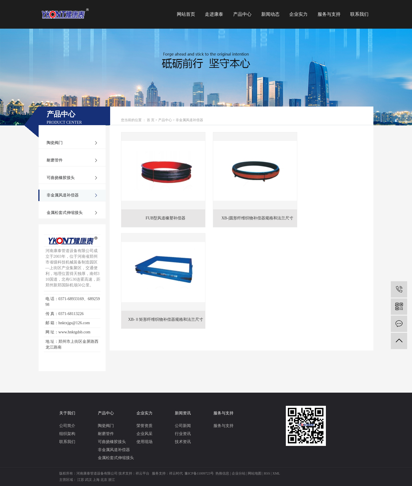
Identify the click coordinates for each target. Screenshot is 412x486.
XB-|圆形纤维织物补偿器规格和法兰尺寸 (244, 212)
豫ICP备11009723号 (199, 473)
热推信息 (222, 473)
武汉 (88, 480)
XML (276, 473)
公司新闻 (183, 426)
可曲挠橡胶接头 (61, 178)
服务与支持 (329, 14)
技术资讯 (183, 442)
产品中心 (242, 14)
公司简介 (67, 426)
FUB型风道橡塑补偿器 (161, 212)
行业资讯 (183, 434)
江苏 (80, 480)
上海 (96, 480)
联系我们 (359, 14)
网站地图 (255, 473)
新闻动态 (270, 14)
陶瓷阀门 (55, 143)
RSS (267, 473)
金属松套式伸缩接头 (65, 212)
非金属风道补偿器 (63, 195)
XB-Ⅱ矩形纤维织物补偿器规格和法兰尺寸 (327, 212)
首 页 (150, 120)
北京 (103, 480)
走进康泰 (214, 14)
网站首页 (186, 14)
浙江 (111, 480)
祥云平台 (142, 473)
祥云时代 (176, 473)
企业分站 (238, 473)
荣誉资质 (144, 426)
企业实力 (298, 14)
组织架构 (67, 434)
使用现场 (144, 442)
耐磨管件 (55, 160)
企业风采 (144, 434)
